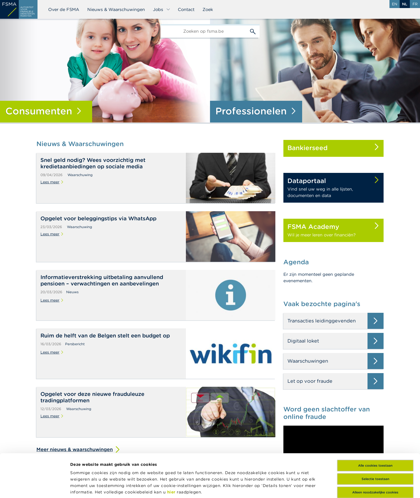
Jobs (161, 9)
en (394, 4)
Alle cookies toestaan (375, 425)
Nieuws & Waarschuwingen (116, 9)
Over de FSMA (63, 9)
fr (415, 4)
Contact (186, 9)
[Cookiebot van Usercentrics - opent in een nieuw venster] (34, 488)
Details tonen (84, 487)
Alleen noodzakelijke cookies (375, 452)
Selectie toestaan (375, 438)
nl (404, 4)
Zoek (207, 9)
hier (172, 451)
